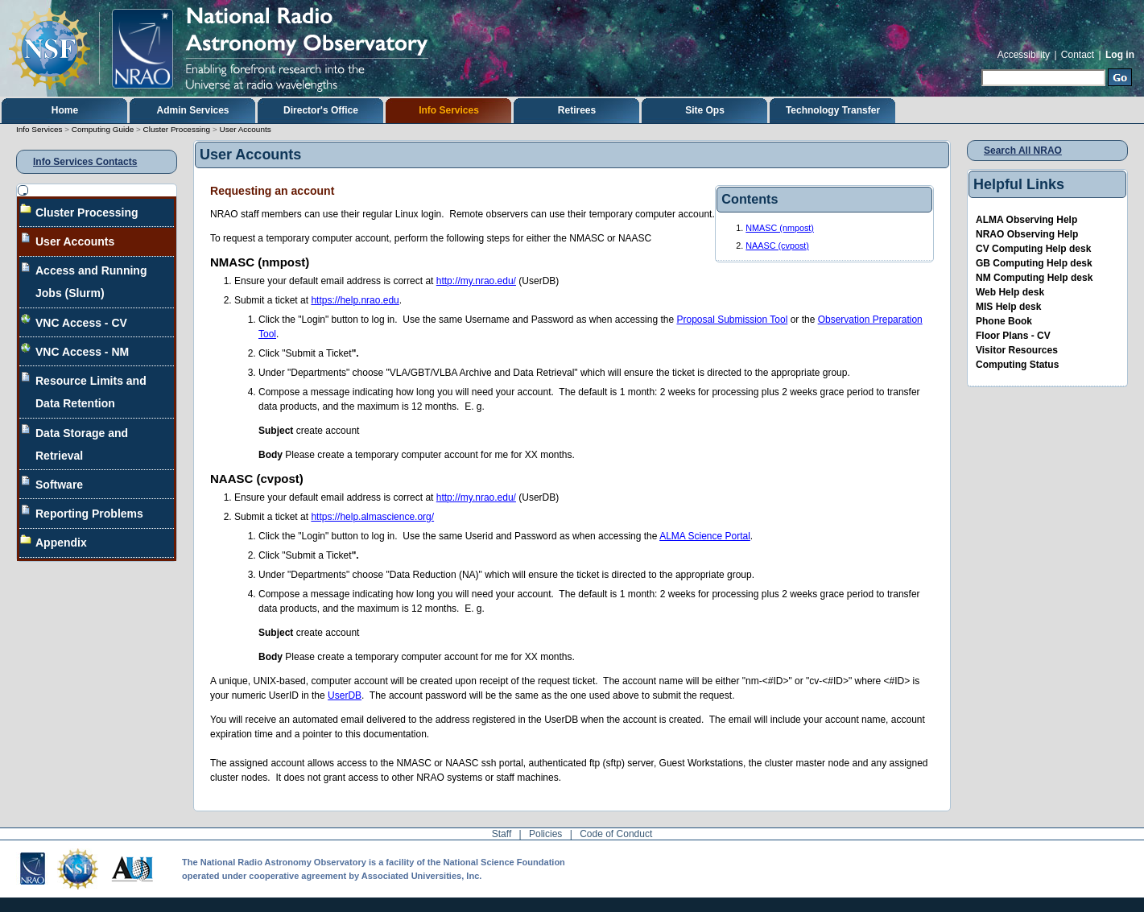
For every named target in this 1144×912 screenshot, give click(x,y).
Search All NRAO (1023, 150)
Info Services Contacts (85, 161)
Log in (1119, 54)
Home (65, 110)
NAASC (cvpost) (777, 245)
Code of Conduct (616, 834)
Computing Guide (103, 129)
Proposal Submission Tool (731, 319)
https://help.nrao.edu (355, 300)
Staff (501, 834)
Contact (1077, 54)
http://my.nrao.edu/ (476, 281)
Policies (545, 834)
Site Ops (705, 110)
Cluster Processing (177, 129)
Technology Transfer (833, 110)
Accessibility (1023, 54)
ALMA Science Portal (704, 536)
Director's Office (320, 110)
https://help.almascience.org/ (372, 516)
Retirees (577, 110)
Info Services (449, 110)
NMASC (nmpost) (779, 228)
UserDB (344, 695)
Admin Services (192, 110)
